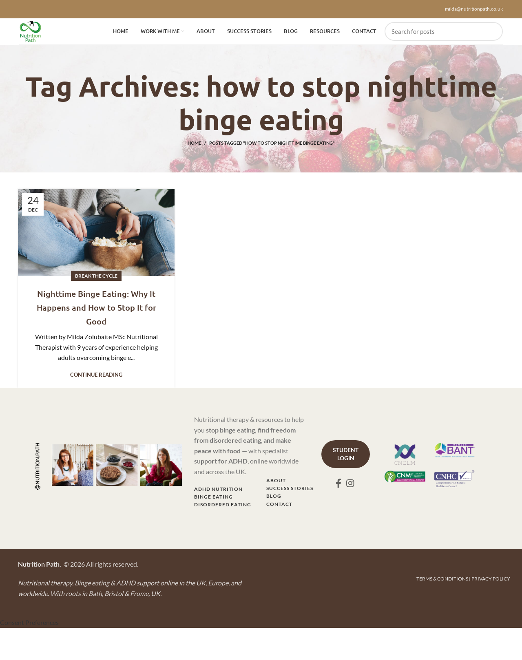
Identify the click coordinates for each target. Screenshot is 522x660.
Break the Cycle (96, 280)
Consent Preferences (29, 626)
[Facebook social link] (338, 487)
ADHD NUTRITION (218, 493)
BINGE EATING (213, 501)
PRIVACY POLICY (490, 583)
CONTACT (279, 508)
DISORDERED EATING (222, 508)
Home (194, 147)
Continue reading (96, 379)
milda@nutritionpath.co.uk (474, 9)
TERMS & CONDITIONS (442, 583)
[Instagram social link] (350, 487)
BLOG (273, 500)
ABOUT (276, 484)
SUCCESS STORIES (289, 492)
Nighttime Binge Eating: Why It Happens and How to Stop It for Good (96, 311)
